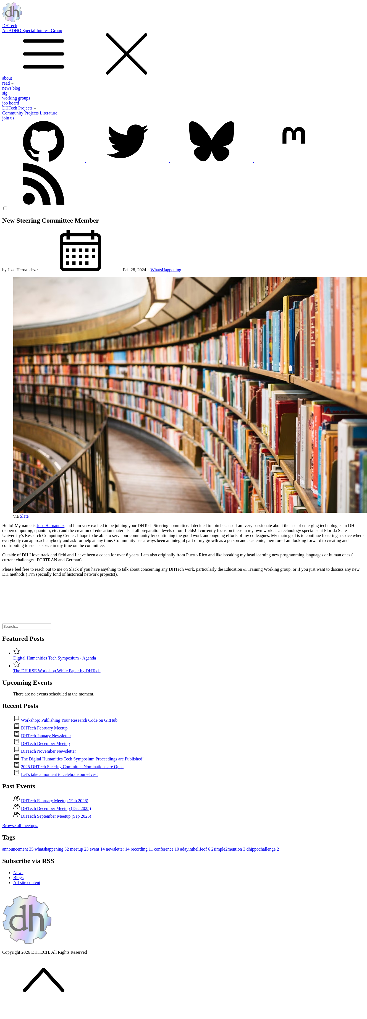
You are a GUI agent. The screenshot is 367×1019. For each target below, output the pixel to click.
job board (10, 103)
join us (8, 118)
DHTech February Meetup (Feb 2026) (54, 800)
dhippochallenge (263, 849)
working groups (16, 98)
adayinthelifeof (195, 849)
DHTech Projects (19, 108)
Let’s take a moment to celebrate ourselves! (59, 774)
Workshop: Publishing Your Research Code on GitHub (69, 720)
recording (142, 849)
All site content (26, 882)
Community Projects (20, 113)
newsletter (118, 849)
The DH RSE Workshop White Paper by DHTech (57, 670)
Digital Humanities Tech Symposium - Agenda (54, 658)
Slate (24, 516)
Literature (48, 113)
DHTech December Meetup (45, 743)
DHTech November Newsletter (48, 751)
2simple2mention (229, 849)
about (7, 78)
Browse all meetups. (20, 825)
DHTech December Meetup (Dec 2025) (56, 808)
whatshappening (52, 849)
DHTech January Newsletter (46, 735)
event (98, 849)
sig (4, 93)
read (8, 83)
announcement (18, 849)
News (18, 872)
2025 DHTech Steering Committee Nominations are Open (72, 766)
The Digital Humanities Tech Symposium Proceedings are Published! (82, 759)
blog (16, 88)
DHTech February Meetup (44, 728)
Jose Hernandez (50, 525)
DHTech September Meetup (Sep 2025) (56, 816)
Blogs (18, 877)
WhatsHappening (166, 269)
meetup (80, 849)
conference (167, 849)
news (6, 88)
